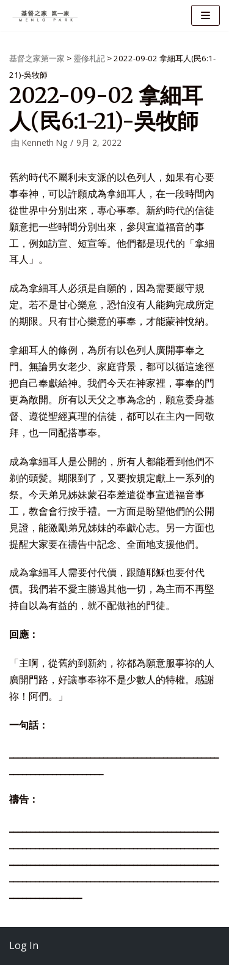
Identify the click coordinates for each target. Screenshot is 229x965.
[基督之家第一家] (45, 16)
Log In (23, 945)
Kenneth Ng (44, 142)
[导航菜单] (205, 15)
